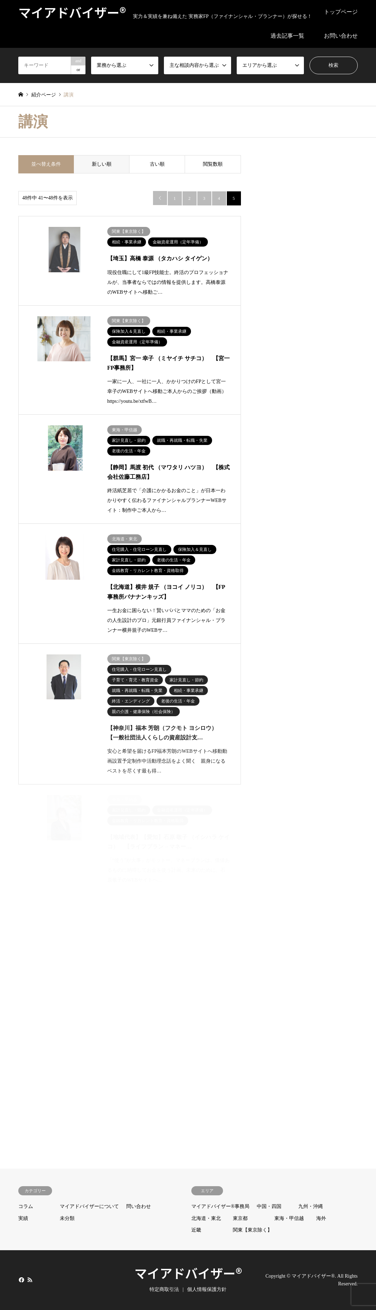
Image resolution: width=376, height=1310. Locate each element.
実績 (23, 1218)
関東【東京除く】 (252, 1230)
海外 (321, 1218)
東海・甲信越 (289, 1218)
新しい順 (101, 164)
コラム (25, 1206)
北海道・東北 (206, 1218)
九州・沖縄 (310, 1206)
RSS (29, 1279)
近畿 (196, 1230)
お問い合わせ (341, 36)
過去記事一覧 (287, 36)
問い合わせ (138, 1206)
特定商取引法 (164, 1289)
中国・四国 (269, 1206)
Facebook (20, 1279)
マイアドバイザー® (188, 1273)
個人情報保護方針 (207, 1289)
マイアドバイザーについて (89, 1206)
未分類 (67, 1218)
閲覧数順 (213, 164)
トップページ (341, 12)
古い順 (157, 164)
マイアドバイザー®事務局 (220, 1206)
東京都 (240, 1218)
